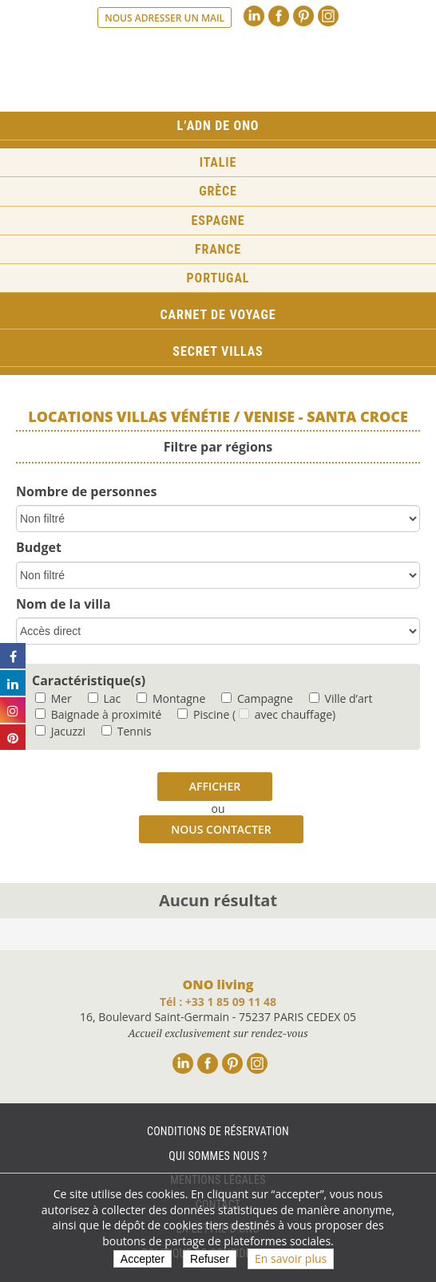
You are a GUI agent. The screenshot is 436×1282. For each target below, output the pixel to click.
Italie (218, 162)
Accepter (142, 1258)
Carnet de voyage (218, 314)
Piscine (203, 714)
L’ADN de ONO (218, 125)
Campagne (257, 698)
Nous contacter (221, 829)
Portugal (218, 278)
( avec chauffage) (283, 714)
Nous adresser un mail (164, 18)
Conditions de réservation (218, 1131)
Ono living (218, 71)
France (218, 249)
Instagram (328, 16)
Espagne (218, 220)
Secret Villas (217, 351)
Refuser (209, 1258)
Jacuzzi (60, 731)
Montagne (171, 698)
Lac (104, 698)
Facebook (278, 16)
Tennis (126, 731)
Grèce (218, 191)
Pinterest (303, 16)
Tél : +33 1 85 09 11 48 (218, 1001)
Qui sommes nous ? (217, 1156)
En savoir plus (291, 1258)
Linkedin (254, 16)
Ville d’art (341, 698)
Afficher (215, 786)
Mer (53, 698)
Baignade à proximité (98, 714)
